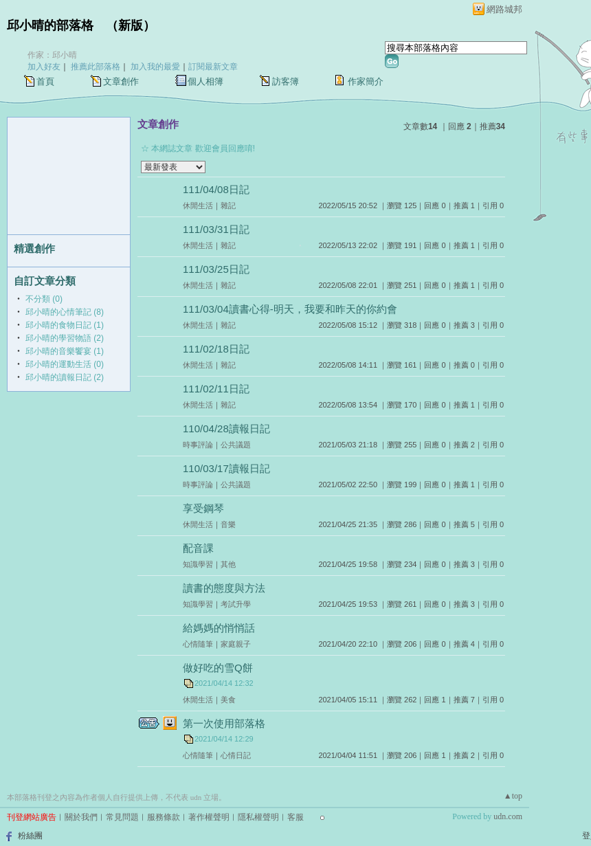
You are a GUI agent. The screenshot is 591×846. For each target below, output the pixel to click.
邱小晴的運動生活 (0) (64, 364)
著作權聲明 (209, 817)
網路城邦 (504, 9)
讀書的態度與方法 (224, 588)
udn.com (507, 816)
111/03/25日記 (216, 269)
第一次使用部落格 (224, 723)
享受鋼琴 (203, 508)
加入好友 (43, 66)
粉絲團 (30, 836)
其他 (228, 564)
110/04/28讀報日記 (226, 428)
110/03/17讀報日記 (226, 468)
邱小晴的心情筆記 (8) (64, 312)
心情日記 (236, 755)
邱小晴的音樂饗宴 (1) (64, 351)
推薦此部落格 (95, 66)
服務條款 (163, 817)
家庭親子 (236, 644)
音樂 (228, 524)
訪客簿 (285, 81)
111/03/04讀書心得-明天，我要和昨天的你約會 (290, 309)
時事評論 (198, 445)
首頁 (45, 81)
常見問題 (122, 817)
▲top (513, 796)
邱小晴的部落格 (50, 25)
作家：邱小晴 (52, 55)
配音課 (198, 548)
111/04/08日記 (216, 189)
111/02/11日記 (216, 388)
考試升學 (236, 604)
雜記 (228, 205)
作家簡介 (365, 81)
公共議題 (236, 445)
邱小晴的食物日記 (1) (64, 325)
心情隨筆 (198, 644)
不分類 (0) (44, 299)
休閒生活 (198, 205)
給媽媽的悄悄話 (219, 628)
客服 (295, 817)
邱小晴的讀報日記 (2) (64, 377)
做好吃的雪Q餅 (218, 668)
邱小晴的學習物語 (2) (64, 338)
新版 (130, 25)
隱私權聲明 (258, 817)
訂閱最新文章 (213, 66)
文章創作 (121, 81)
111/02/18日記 (216, 349)
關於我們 (81, 817)
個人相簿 (205, 81)
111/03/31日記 (216, 229)
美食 (228, 699)
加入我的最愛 (155, 66)
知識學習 (198, 564)
